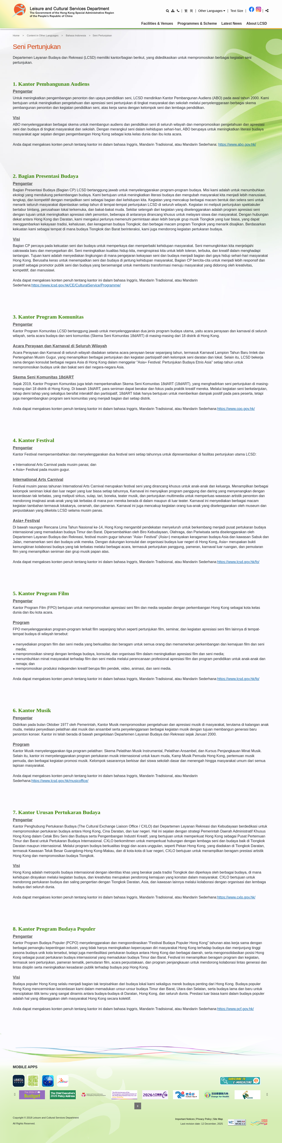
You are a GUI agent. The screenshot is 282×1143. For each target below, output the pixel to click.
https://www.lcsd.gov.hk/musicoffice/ (60, 781)
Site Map (218, 1119)
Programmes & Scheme (197, 23)
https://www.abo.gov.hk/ (237, 144)
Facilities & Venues (157, 23)
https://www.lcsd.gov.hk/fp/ (238, 679)
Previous (15, 1094)
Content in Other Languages (43, 35)
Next (267, 1094)
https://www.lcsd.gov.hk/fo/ (238, 562)
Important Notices (185, 1119)
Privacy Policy (203, 1119)
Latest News (231, 23)
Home (16, 35)
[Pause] (137, 1106)
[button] (211, 11)
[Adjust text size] (236, 11)
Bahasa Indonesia (76, 35)
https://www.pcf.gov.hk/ (235, 1009)
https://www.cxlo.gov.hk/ (236, 897)
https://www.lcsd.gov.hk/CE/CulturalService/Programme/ (76, 285)
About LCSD (256, 23)
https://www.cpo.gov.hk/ (236, 409)
